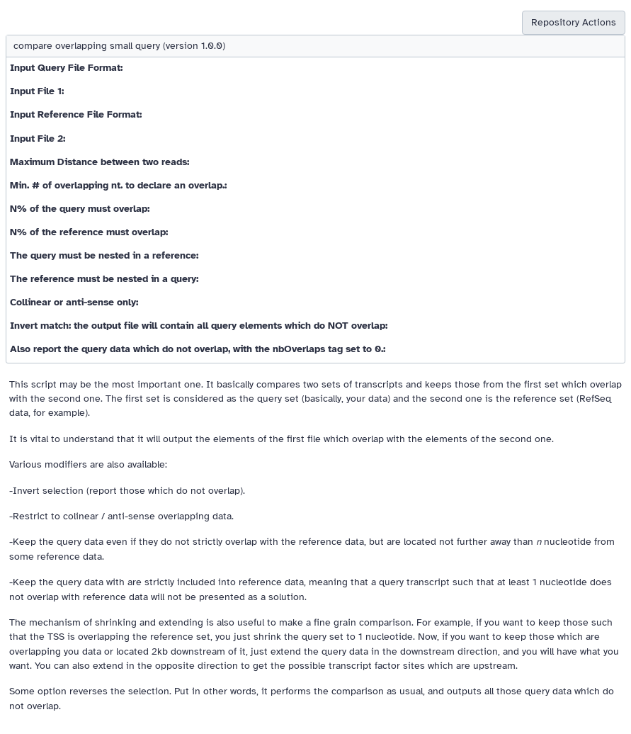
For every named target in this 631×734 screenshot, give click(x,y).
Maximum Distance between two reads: (99, 162)
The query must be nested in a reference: (104, 255)
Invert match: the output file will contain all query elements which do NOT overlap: (198, 326)
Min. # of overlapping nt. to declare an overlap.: (118, 185)
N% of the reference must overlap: (89, 232)
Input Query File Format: (66, 68)
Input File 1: (37, 91)
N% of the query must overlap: (79, 209)
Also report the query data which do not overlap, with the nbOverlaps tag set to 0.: (197, 349)
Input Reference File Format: (76, 114)
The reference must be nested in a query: (104, 279)
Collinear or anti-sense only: (74, 302)
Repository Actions (573, 22)
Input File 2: (37, 138)
